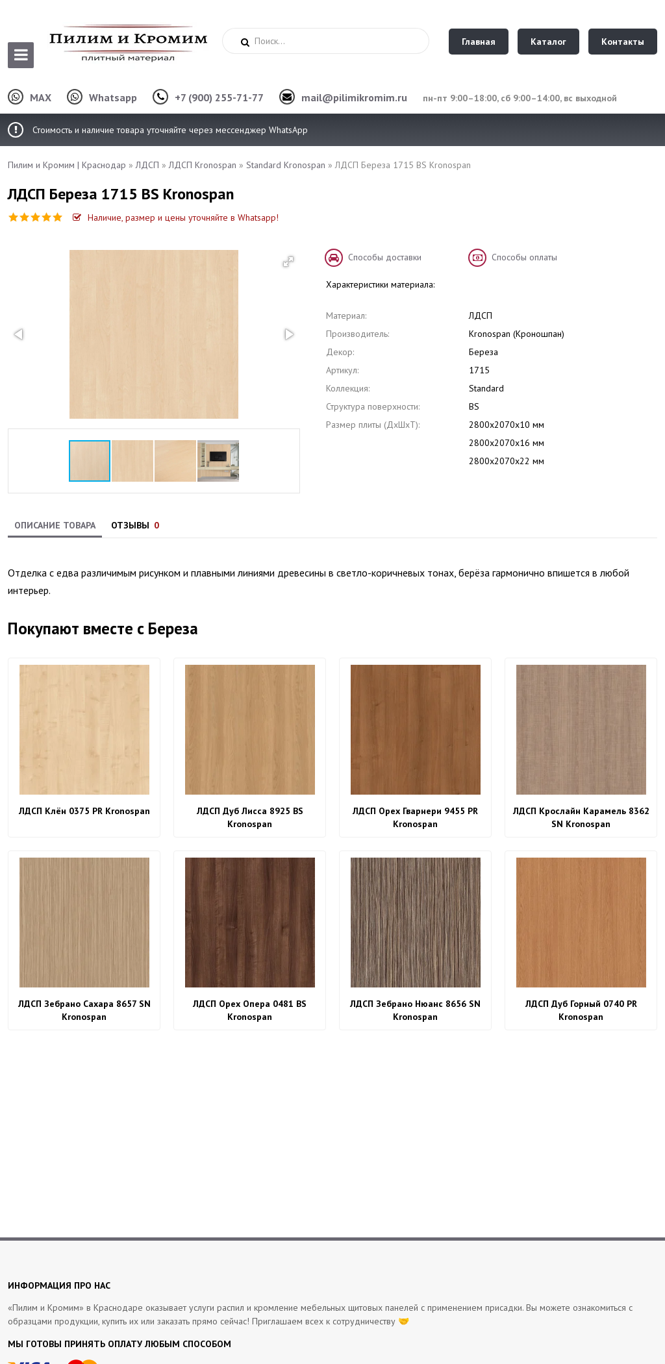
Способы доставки (384, 257)
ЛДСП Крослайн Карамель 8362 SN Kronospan (581, 817)
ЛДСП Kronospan (202, 165)
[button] (288, 261)
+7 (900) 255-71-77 (219, 97)
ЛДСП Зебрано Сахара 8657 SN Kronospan (84, 1010)
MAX (40, 97)
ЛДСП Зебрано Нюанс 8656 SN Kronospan (415, 1010)
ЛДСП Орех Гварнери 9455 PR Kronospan (415, 817)
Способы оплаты (524, 257)
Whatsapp (113, 97)
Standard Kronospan (285, 165)
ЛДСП (147, 165)
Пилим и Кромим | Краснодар (67, 165)
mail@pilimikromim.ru (354, 97)
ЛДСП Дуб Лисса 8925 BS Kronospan (250, 817)
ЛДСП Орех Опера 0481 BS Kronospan (250, 1010)
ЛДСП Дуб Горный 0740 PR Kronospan (581, 1010)
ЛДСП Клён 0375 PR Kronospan (84, 811)
